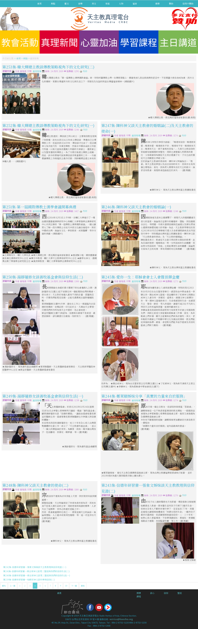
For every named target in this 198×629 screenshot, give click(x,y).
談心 (152, 593)
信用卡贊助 (188, 3)
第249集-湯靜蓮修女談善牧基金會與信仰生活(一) (42, 396)
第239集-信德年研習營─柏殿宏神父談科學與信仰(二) (29, 579)
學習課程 (138, 42)
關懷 (139, 593)
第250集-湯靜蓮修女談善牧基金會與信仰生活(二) (42, 277)
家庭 (107, 3)
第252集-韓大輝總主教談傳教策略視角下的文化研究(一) (48, 125)
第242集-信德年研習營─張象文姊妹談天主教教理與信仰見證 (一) (34, 567)
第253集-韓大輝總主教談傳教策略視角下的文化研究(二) (48, 67)
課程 (139, 596)
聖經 (179, 593)
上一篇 (12, 585)
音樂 (80, 3)
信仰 (166, 593)
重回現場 (37, 71)
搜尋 (157, 3)
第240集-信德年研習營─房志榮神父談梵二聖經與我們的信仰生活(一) (36, 575)
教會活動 (19, 42)
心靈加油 (99, 42)
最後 (83, 585)
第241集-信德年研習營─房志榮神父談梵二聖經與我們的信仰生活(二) (36, 571)
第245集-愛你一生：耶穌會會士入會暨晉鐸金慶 (140, 277)
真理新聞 (59, 42)
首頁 (39, 3)
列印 (83, 71)
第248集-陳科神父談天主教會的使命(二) (35, 485)
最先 (4, 585)
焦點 (53, 3)
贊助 (171, 3)
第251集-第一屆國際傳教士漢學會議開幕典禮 (39, 206)
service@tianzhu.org (121, 619)
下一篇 (74, 585)
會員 (59, 593)
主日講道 (178, 42)
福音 (135, 3)
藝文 (67, 3)
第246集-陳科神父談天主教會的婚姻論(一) (136, 206)
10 (66, 585)
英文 (94, 3)
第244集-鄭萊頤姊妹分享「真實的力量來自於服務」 (144, 396)
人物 (121, 3)
